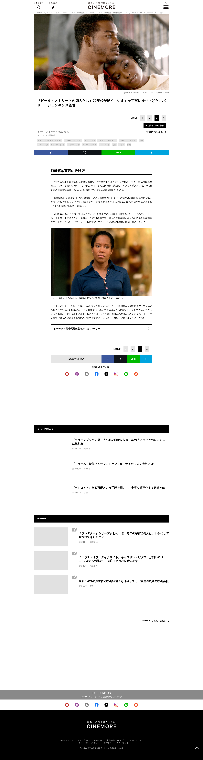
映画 (57, 13)
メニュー (166, 5)
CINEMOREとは (66, 740)
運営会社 (108, 743)
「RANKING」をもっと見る (153, 621)
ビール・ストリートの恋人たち (73, 13)
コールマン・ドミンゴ (128, 141)
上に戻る (197, 748)
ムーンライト (104, 145)
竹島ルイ (93, 566)
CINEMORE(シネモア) (44, 13)
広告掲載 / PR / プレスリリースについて (125, 740)
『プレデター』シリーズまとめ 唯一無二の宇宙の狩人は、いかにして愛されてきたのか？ (124, 535)
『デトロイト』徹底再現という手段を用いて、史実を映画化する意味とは (118, 487)
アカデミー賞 (43, 145)
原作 (141, 141)
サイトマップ (122, 743)
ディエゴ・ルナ (74, 145)
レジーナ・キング (58, 145)
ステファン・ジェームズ (107, 141)
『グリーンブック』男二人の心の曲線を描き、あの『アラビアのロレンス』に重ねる (120, 441)
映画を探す (38, 5)
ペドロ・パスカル (89, 145)
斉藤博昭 (86, 449)
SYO (91, 586)
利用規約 (98, 740)
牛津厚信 (86, 469)
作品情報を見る (154, 131)
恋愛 (114, 145)
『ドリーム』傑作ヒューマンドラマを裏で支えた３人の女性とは (113, 464)
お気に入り (53, 5)
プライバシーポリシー (89, 743)
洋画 (129, 145)
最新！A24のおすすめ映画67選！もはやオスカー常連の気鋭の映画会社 (124, 581)
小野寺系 (52, 135)
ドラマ (121, 145)
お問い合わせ (83, 740)
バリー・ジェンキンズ (73, 141)
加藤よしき (94, 542)
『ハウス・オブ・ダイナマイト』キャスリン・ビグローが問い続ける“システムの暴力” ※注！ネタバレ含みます (121, 559)
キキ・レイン (90, 141)
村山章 (86, 493)
